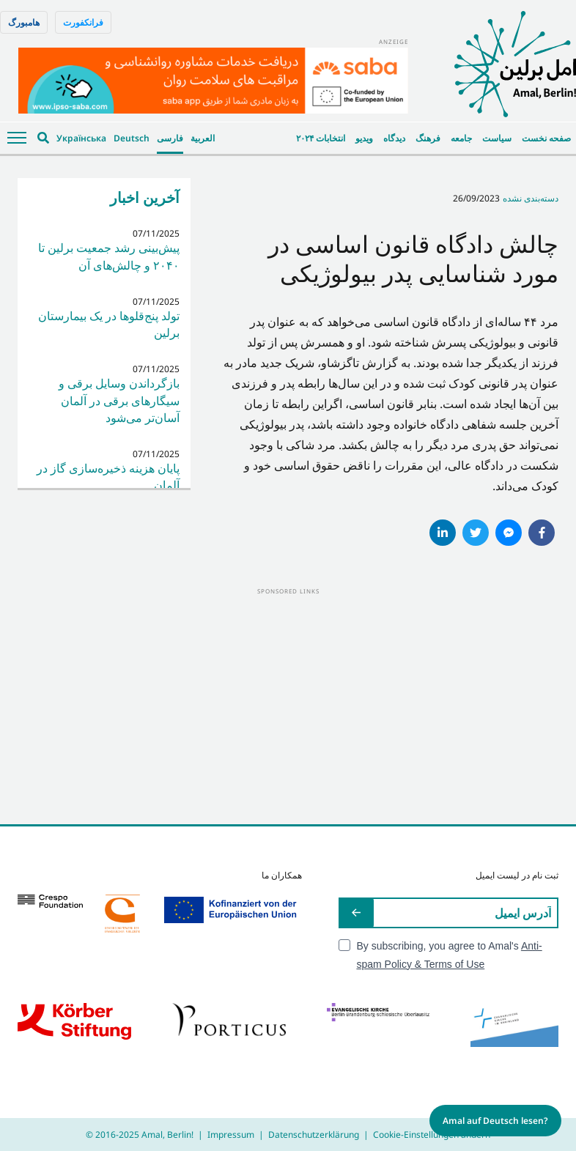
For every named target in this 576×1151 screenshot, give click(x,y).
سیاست (497, 138)
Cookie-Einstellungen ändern (431, 1134)
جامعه (461, 138)
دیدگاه (394, 138)
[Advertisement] (288, 699)
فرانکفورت (83, 22)
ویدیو (364, 138)
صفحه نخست (546, 138)
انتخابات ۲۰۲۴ (320, 138)
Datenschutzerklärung (313, 1134)
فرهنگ (428, 138)
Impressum (230, 1134)
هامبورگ (24, 22)
